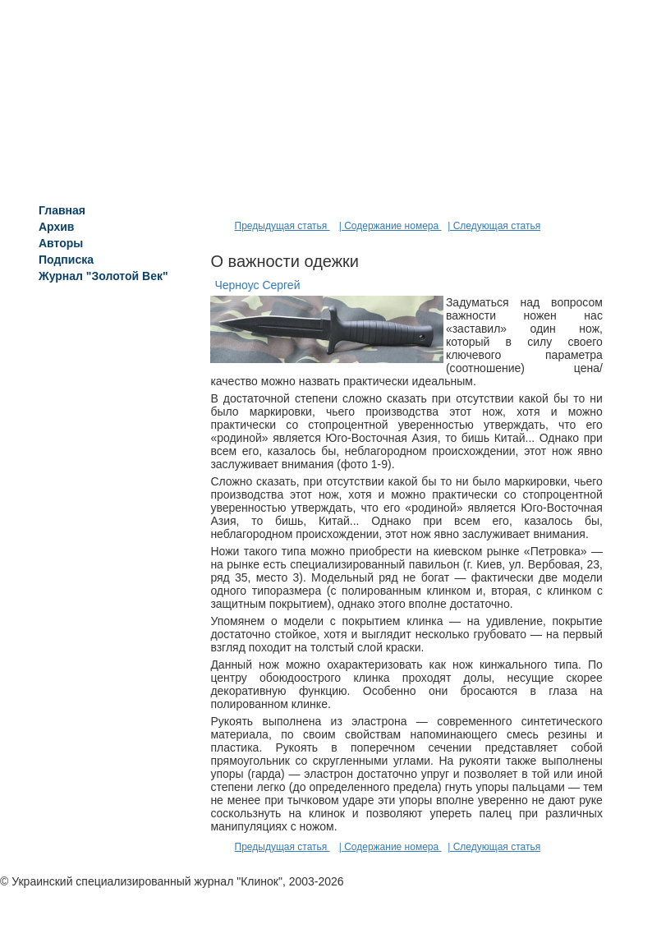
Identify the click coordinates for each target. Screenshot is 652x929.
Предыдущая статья (282, 226)
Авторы (61, 243)
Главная (62, 210)
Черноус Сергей (257, 285)
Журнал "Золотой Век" (103, 276)
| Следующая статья (494, 226)
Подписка (66, 259)
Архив (56, 226)
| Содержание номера (390, 226)
